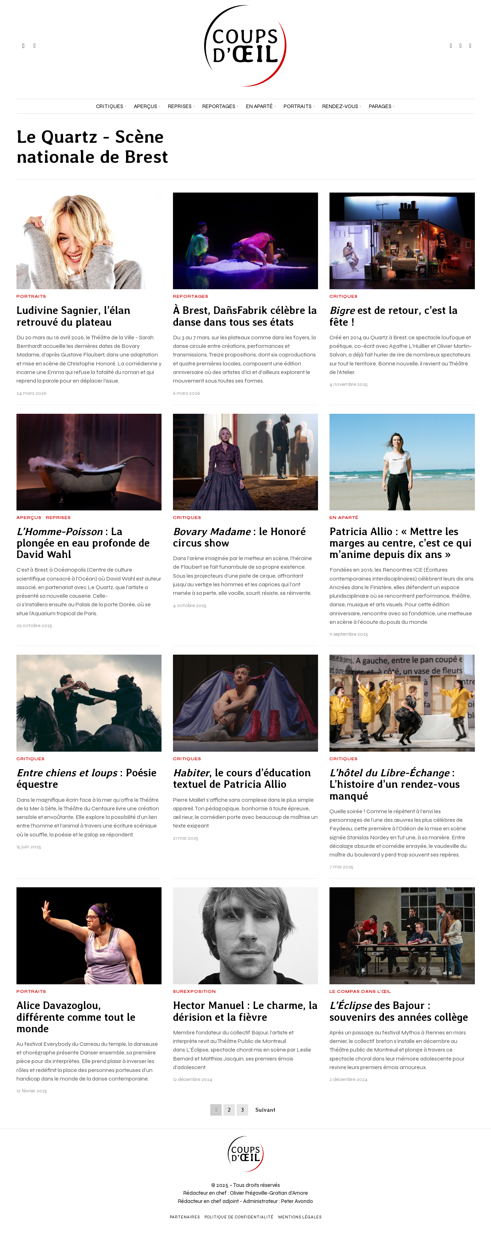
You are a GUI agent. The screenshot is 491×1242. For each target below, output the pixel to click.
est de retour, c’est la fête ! (393, 316)
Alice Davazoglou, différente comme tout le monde (75, 1017)
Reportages (190, 297)
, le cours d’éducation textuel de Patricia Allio (242, 778)
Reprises (58, 518)
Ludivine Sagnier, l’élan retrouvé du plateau (73, 316)
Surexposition (194, 992)
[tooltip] (451, 46)
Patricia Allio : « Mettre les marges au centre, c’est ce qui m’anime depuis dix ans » (400, 543)
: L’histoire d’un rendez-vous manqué (394, 784)
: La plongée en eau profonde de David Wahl (83, 543)
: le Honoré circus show (239, 537)
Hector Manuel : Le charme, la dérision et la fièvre (245, 1011)
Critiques (343, 297)
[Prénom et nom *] (429, 1134)
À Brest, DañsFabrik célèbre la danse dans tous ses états (245, 316)
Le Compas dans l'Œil (360, 992)
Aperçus (29, 518)
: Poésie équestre (86, 778)
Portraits (31, 297)
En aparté (343, 518)
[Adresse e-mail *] (429, 1161)
